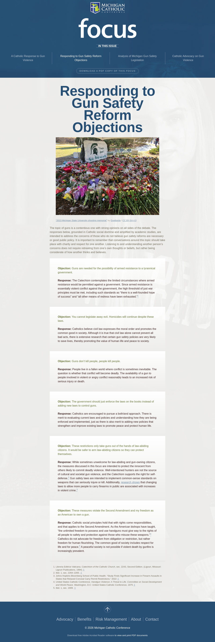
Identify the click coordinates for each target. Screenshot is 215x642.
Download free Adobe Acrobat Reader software (90, 635)
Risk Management (111, 619)
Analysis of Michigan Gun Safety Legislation (137, 58)
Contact (152, 619)
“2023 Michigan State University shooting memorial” (81, 220)
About (136, 619)
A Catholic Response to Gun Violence (28, 58)
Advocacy (64, 619)
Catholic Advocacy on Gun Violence (188, 58)
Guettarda (116, 220)
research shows (130, 482)
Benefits (84, 619)
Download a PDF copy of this (107, 71)
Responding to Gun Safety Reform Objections (80, 58)
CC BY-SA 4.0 (129, 220)
